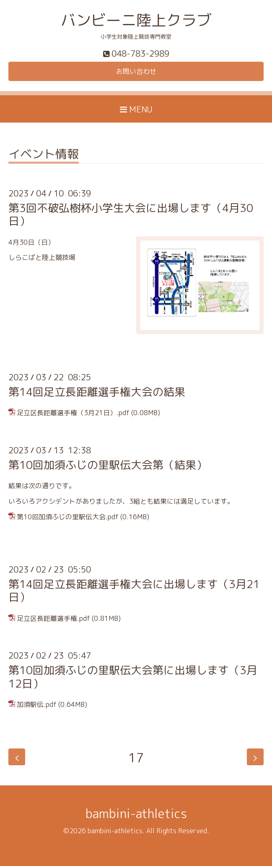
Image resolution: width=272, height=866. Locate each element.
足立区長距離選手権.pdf (53, 618)
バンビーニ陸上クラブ (136, 20)
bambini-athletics (136, 813)
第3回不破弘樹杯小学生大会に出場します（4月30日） (130, 214)
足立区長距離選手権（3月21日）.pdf (73, 412)
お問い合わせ (136, 71)
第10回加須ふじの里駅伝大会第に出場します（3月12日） (132, 676)
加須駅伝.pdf (37, 704)
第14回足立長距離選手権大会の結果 (96, 391)
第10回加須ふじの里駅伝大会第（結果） (107, 464)
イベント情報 (43, 155)
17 (136, 757)
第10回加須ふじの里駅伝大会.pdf (68, 516)
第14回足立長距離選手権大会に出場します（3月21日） (134, 590)
